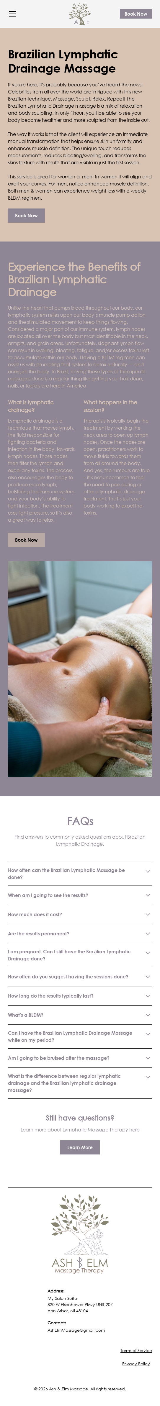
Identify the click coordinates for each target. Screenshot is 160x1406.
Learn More (80, 1147)
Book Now (136, 14)
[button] (35, 14)
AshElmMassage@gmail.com (76, 1330)
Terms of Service (136, 1350)
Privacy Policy (136, 1363)
